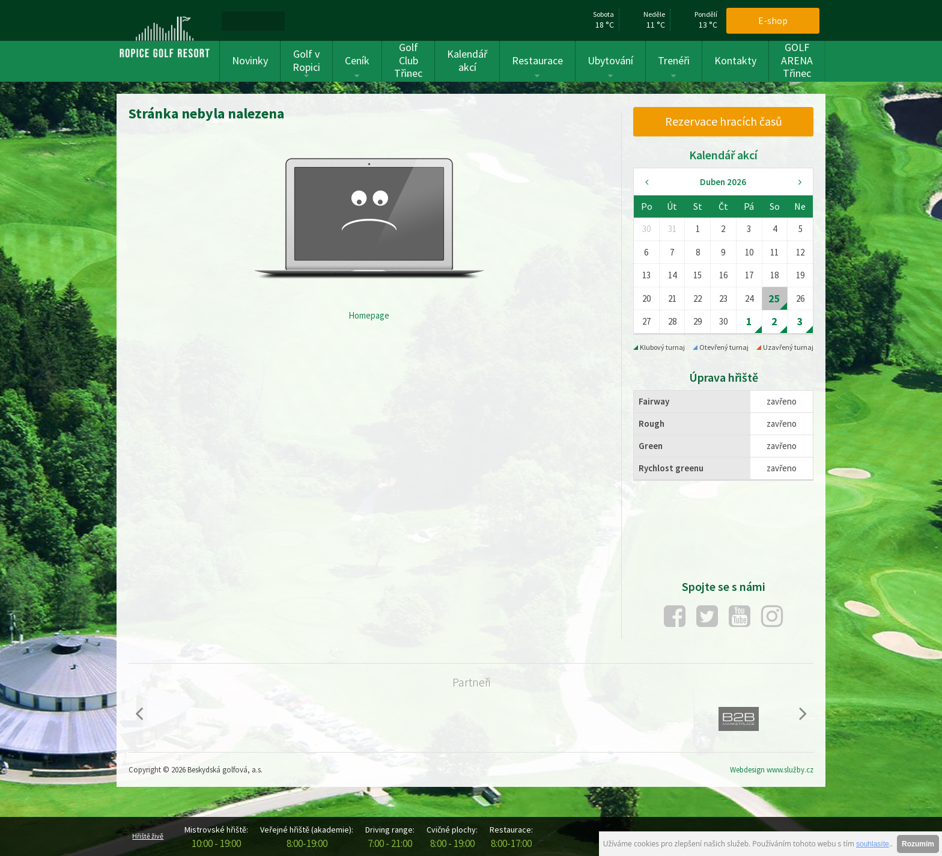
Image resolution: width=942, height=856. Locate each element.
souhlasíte (872, 844)
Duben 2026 (723, 182)
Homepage (368, 315)
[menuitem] (236, 20)
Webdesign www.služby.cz (771, 770)
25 (774, 298)
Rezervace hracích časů (723, 121)
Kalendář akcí (467, 60)
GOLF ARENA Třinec (797, 60)
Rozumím (918, 844)
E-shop (773, 20)
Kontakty (735, 60)
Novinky (250, 60)
